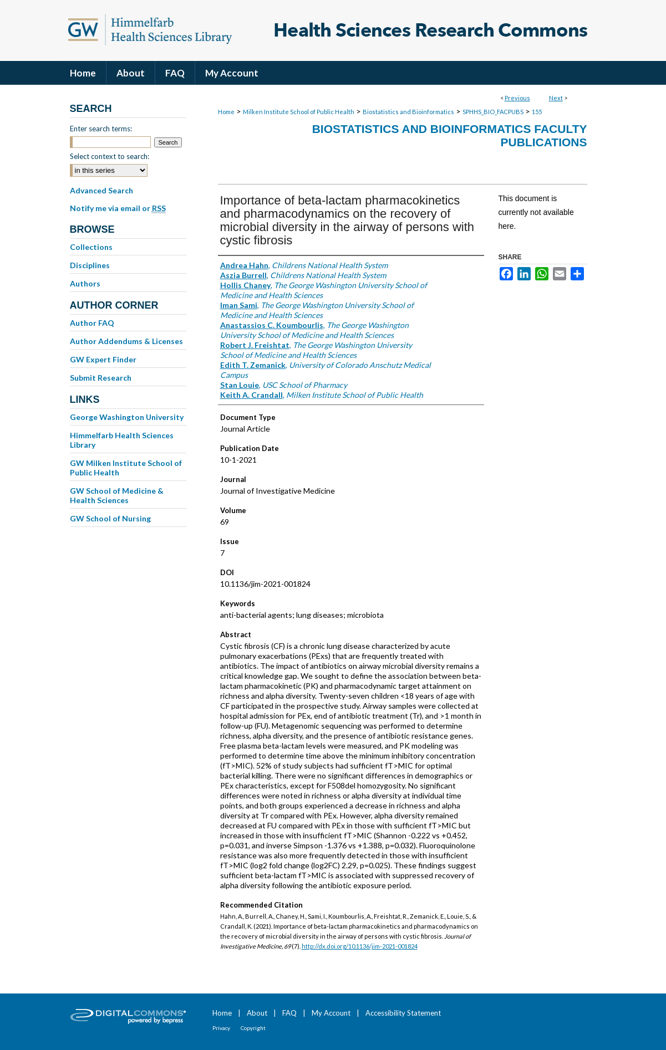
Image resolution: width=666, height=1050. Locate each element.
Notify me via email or (118, 208)
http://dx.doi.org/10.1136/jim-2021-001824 (360, 946)
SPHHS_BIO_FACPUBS (492, 111)
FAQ (289, 1012)
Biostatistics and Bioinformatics (408, 111)
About (257, 1012)
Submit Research (100, 377)
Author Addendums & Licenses (126, 341)
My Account (331, 1012)
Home (226, 111)
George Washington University (127, 417)
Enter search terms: (101, 128)
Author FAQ (92, 322)
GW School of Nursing (110, 518)
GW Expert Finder (103, 359)
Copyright (253, 1028)
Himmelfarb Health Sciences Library (122, 440)
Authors (85, 283)
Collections (91, 247)
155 (537, 111)
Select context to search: (109, 156)
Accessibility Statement (403, 1012)
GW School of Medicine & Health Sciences (117, 495)
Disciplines (90, 265)
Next (556, 97)
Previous (517, 97)
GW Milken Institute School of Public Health (126, 467)
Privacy (221, 1028)
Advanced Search (101, 190)
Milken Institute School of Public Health (298, 111)
